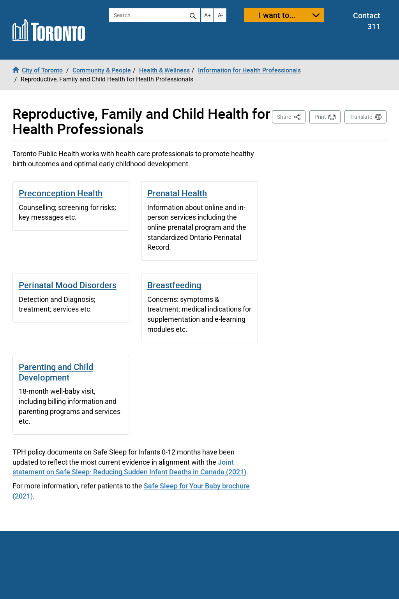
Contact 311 (366, 21)
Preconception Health (60, 193)
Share (291, 116)
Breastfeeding (174, 285)
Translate (361, 117)
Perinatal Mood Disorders (68, 285)
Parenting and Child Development (56, 371)
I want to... (277, 15)
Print (320, 117)
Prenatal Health (177, 193)
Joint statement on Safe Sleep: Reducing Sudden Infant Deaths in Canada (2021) (129, 467)
